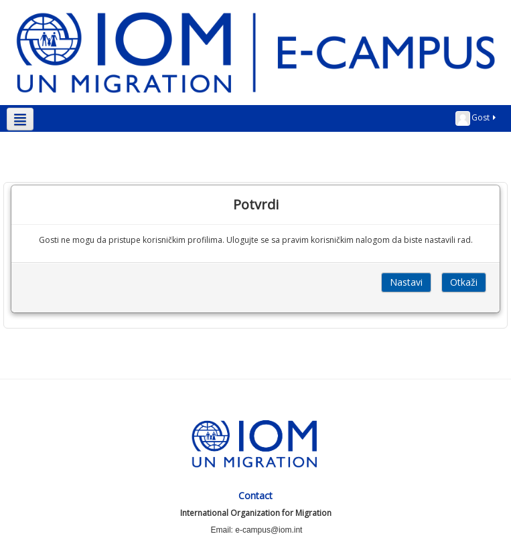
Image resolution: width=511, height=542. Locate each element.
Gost (476, 118)
